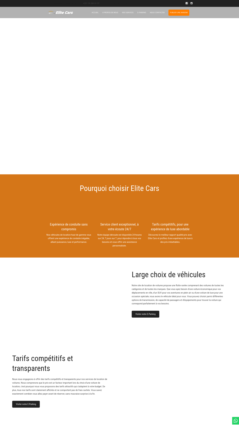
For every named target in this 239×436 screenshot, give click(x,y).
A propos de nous (110, 12)
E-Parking (141, 12)
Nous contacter (157, 12)
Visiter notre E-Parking (146, 314)
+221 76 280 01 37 (91, 3)
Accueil (95, 12)
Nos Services (128, 12)
